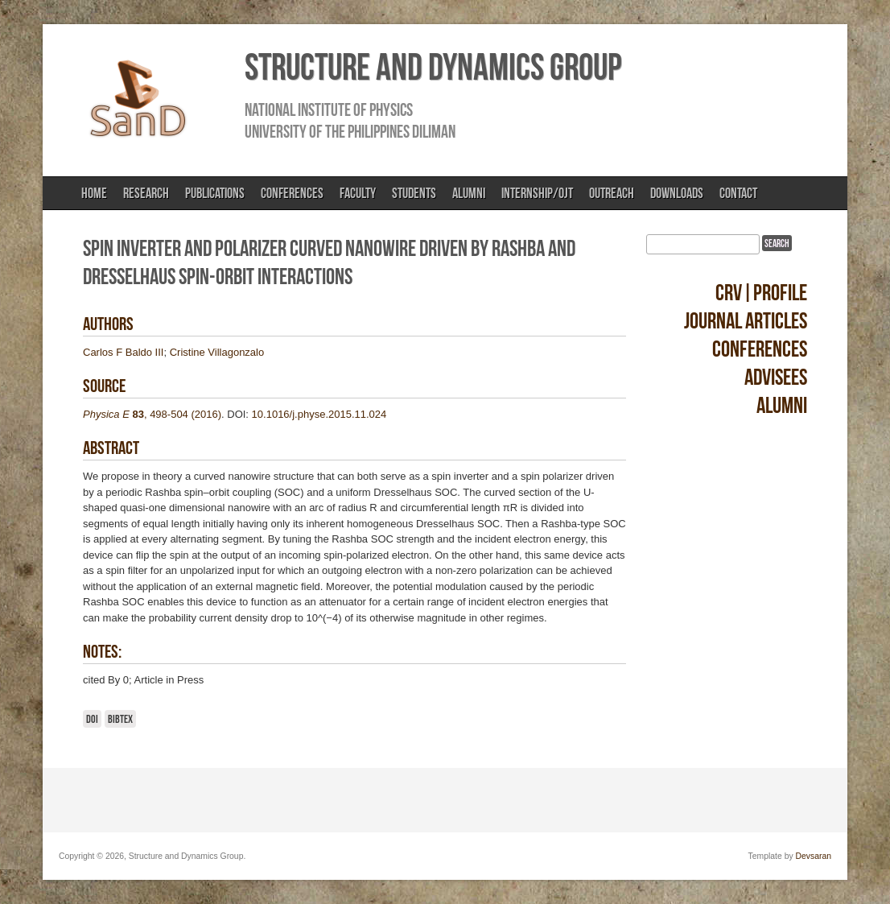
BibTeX (120, 718)
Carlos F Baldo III (123, 352)
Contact (738, 193)
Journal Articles (745, 320)
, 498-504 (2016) (152, 414)
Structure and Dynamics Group (433, 67)
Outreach (611, 193)
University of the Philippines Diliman (350, 131)
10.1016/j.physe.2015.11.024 (319, 414)
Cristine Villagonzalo (217, 352)
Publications (215, 193)
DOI (92, 718)
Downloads (676, 193)
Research (146, 193)
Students (414, 193)
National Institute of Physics (329, 109)
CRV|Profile (761, 292)
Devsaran (813, 856)
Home (94, 193)
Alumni (468, 193)
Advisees (775, 377)
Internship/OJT (537, 193)
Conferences (292, 193)
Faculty (358, 193)
